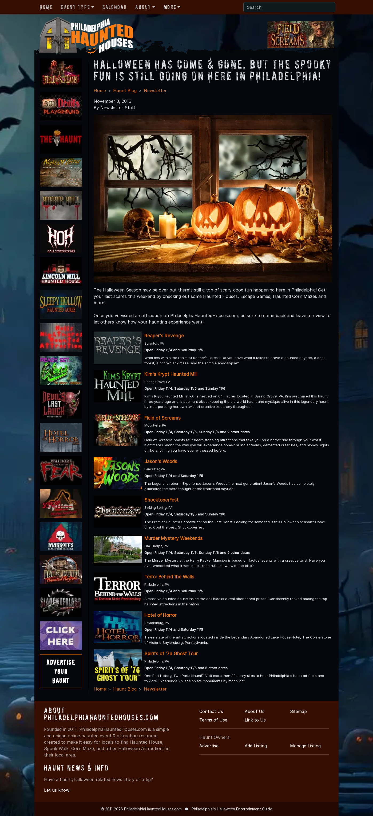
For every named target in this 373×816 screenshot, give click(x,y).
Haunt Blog (125, 90)
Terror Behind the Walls (169, 577)
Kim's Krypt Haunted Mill (170, 374)
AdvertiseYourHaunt (60, 671)
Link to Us (255, 720)
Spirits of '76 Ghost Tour (171, 653)
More (170, 7)
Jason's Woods (160, 461)
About (143, 7)
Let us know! (57, 790)
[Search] (289, 7)
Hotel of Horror (160, 615)
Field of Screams (162, 418)
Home (46, 7)
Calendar (114, 7)
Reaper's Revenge (164, 335)
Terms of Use (213, 720)
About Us (254, 711)
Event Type (75, 7)
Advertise (209, 745)
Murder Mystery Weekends (173, 538)
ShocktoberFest (161, 500)
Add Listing (256, 745)
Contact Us (211, 711)
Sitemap (298, 711)
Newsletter (155, 90)
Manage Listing (305, 745)
